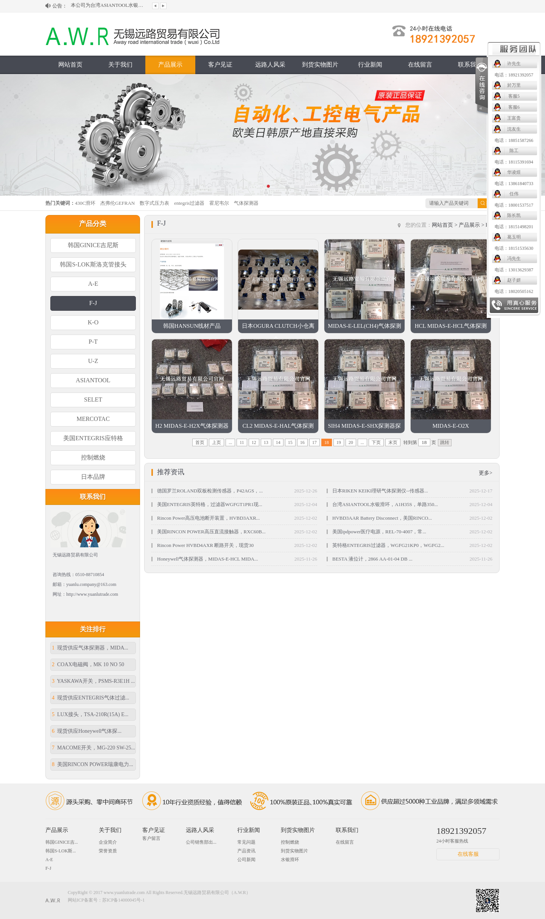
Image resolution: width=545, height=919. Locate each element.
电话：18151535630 (514, 248)
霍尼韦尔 (219, 203)
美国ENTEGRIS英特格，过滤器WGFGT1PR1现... (209, 504)
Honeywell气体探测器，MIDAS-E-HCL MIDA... (207, 559)
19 (338, 442)
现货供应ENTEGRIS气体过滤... (90, 698)
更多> (485, 473)
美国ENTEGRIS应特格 (93, 438)
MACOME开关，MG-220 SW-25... (93, 748)
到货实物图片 (320, 64)
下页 (376, 442)
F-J (93, 303)
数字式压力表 (154, 203)
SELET (93, 399)
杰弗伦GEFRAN (117, 203)
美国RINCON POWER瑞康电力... (92, 764)
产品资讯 (246, 851)
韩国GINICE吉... (61, 842)
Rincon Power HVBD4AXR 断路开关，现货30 (205, 545)
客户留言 (151, 838)
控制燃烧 (93, 457)
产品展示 (170, 64)
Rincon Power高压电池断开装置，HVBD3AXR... (208, 518)
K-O (93, 322)
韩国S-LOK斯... (60, 851)
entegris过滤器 (189, 203)
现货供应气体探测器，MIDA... (90, 648)
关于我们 (120, 64)
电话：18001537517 (514, 205)
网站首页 (70, 64)
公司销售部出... (201, 842)
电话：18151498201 (514, 226)
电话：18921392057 (514, 75)
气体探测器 (246, 203)
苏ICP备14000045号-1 (123, 900)
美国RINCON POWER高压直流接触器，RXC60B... (211, 531)
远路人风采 (270, 64)
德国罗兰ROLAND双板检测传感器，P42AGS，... (210, 491)
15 (290, 442)
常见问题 (246, 842)
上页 (216, 442)
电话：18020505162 (514, 291)
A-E (93, 283)
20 (351, 442)
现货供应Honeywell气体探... (86, 731)
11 (242, 442)
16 (302, 442)
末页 (392, 442)
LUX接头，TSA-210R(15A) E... (90, 714)
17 (314, 442)
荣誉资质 (108, 851)
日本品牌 (93, 477)
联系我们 (470, 64)
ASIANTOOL (93, 380)
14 (278, 442)
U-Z (93, 361)
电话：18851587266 (514, 140)
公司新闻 (246, 859)
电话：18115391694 (514, 162)
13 (266, 442)
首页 (199, 442)
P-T (93, 341)
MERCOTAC (93, 419)
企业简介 (108, 842)
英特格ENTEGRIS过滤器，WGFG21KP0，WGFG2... (388, 545)
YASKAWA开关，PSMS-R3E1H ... (93, 681)
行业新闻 (370, 64)
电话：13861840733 (514, 183)
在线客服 (468, 854)
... (230, 442)
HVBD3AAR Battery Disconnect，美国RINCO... (382, 518)
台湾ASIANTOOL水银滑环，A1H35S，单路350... (385, 504)
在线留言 (420, 64)
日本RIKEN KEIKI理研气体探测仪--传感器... (380, 491)
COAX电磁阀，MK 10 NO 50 (88, 664)
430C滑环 (85, 203)
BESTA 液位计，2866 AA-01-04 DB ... (372, 559)
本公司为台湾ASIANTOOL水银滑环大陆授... (108, 6)
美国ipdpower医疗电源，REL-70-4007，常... (379, 531)
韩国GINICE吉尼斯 (93, 245)
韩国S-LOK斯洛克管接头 (93, 264)
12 (254, 442)
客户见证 (220, 64)
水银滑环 (290, 859)
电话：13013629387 (514, 270)
